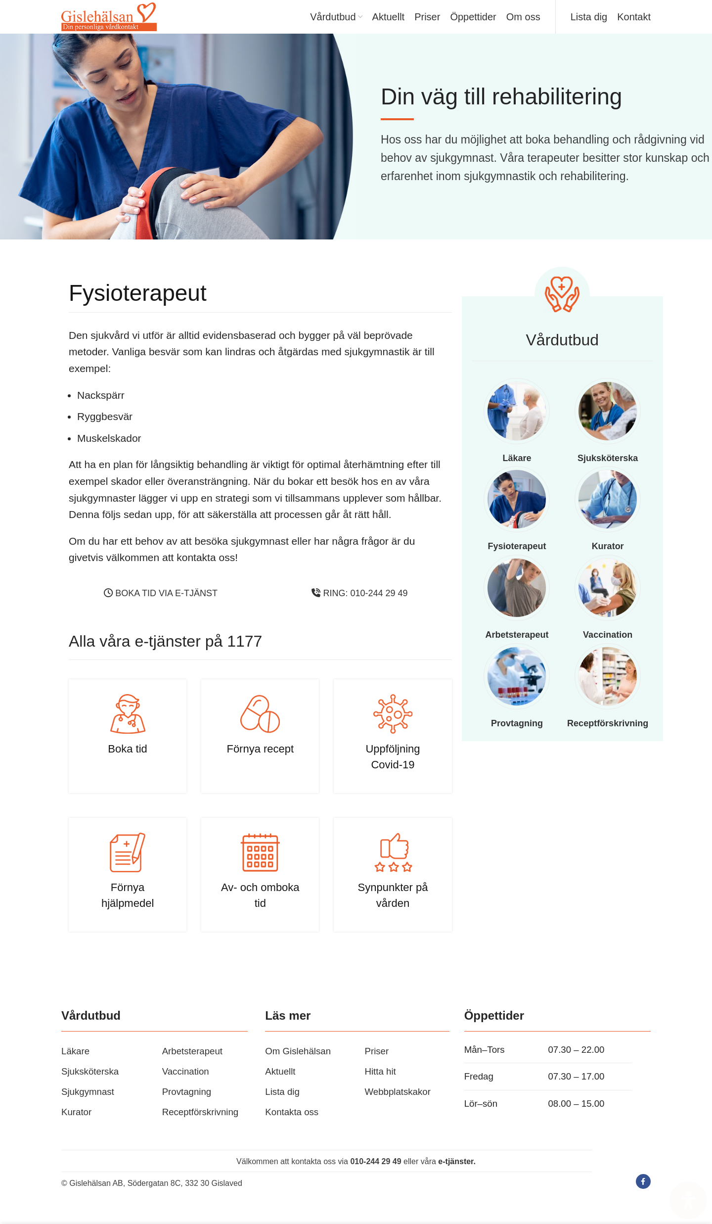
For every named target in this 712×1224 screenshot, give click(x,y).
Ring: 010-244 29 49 (359, 609)
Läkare (75, 1067)
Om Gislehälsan (298, 1067)
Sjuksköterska (90, 1087)
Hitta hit (380, 1087)
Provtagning (187, 1107)
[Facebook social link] (643, 1197)
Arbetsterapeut (192, 1067)
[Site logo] (123, 24)
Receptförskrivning (200, 1128)
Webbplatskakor (397, 1107)
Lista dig (282, 1107)
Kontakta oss (291, 1128)
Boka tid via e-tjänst (161, 609)
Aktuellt (280, 1087)
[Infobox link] (127, 752)
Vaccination (185, 1087)
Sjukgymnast (87, 1107)
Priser (376, 1067)
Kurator (76, 1128)
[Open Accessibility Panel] (688, 1200)
